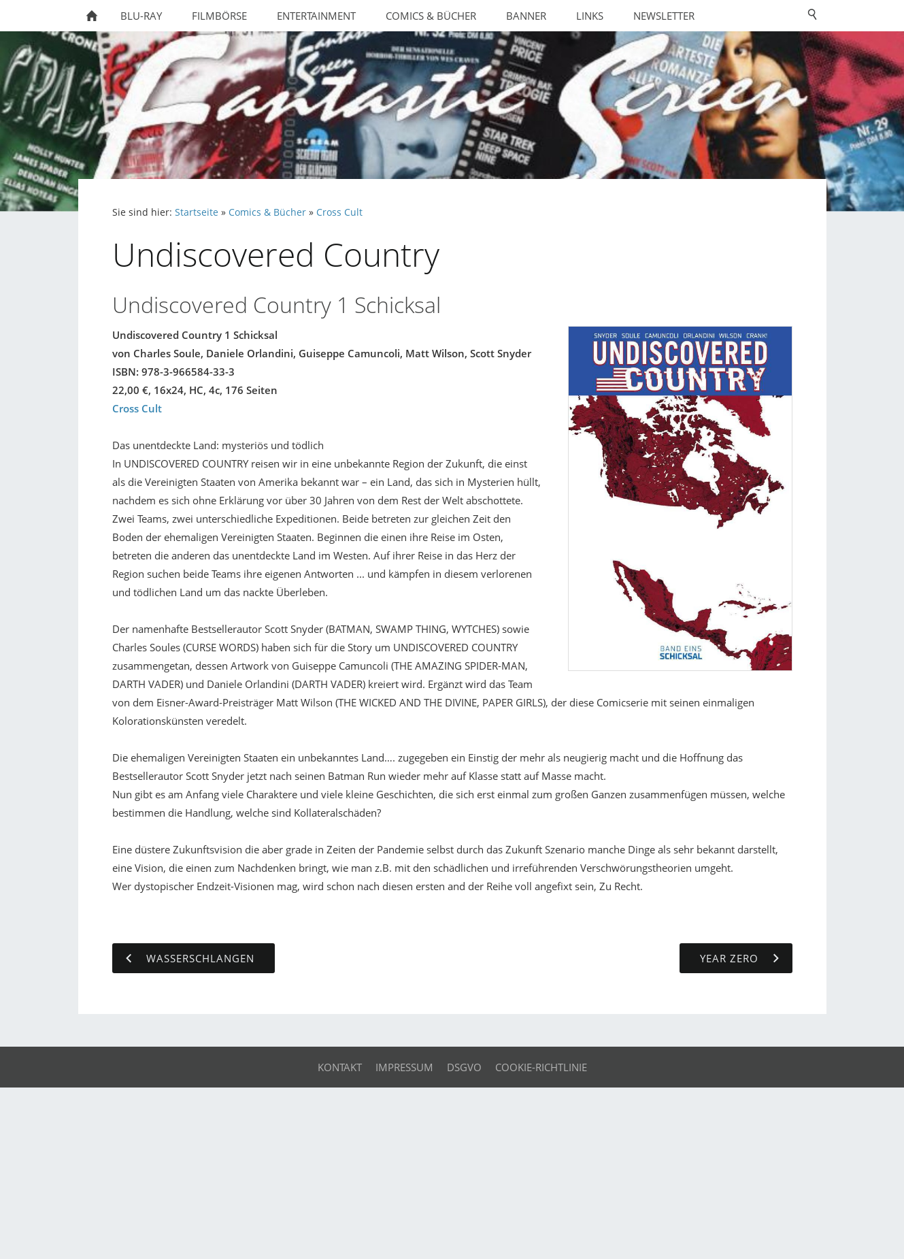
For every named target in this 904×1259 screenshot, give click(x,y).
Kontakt (340, 1067)
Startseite (196, 212)
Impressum (404, 1067)
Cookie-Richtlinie (541, 1067)
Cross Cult (339, 212)
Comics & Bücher (267, 212)
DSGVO (464, 1067)
